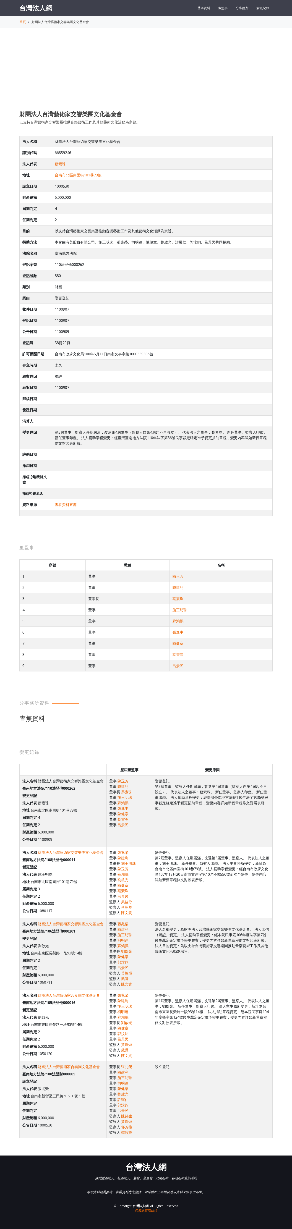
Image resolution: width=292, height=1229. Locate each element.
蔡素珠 (60, 163)
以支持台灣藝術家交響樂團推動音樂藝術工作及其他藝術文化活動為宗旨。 (79, 122)
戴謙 (124, 978)
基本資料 (203, 8)
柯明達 (122, 940)
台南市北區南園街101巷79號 (78, 175)
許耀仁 (122, 1099)
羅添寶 (126, 1132)
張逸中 (177, 632)
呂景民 (177, 665)
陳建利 (177, 587)
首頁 (22, 22)
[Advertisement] (146, 73)
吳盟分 (126, 901)
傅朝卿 (126, 907)
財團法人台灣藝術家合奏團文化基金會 (69, 995)
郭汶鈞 (122, 962)
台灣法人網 (35, 7)
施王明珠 (179, 609)
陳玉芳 (177, 576)
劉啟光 (122, 879)
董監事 (223, 8)
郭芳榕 (126, 1126)
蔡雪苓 (177, 654)
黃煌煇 (126, 973)
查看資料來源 (66, 504)
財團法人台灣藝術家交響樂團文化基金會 (71, 852)
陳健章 (177, 643)
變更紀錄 (262, 8)
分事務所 (242, 8)
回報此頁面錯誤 (146, 1210)
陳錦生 (126, 1116)
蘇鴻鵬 (177, 621)
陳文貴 (126, 912)
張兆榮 (122, 852)
